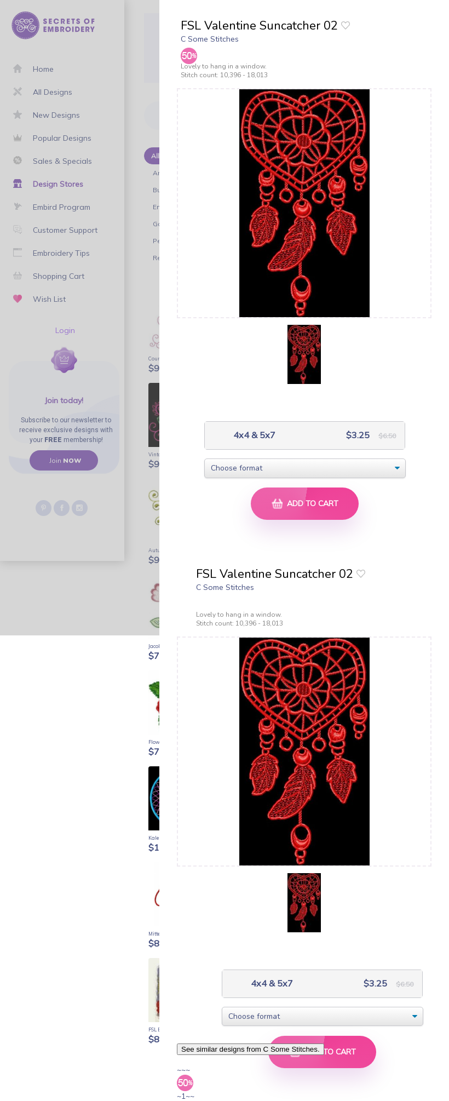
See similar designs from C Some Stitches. (250, 1049)
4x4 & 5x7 (253, 435)
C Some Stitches (210, 39)
